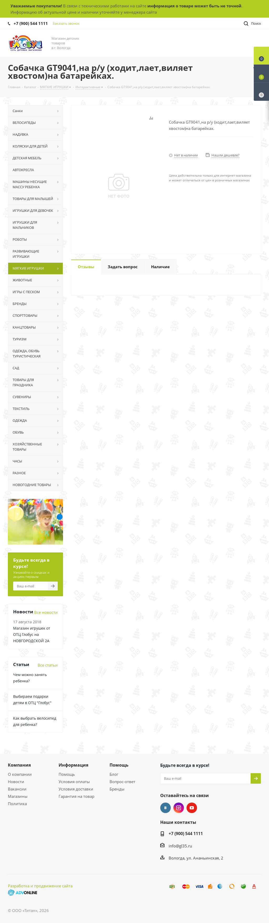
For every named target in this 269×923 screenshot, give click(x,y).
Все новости (46, 612)
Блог (114, 774)
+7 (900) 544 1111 (31, 23)
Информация (73, 765)
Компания (19, 765)
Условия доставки (76, 789)
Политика (17, 803)
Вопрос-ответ (122, 781)
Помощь (67, 774)
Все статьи (48, 665)
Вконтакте (165, 808)
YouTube (192, 808)
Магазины (18, 796)
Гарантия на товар (76, 796)
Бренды (117, 789)
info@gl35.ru (180, 845)
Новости (16, 781)
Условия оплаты (74, 781)
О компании (20, 774)
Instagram (178, 808)
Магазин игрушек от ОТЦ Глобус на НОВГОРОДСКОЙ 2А (31, 634)
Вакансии (17, 789)
